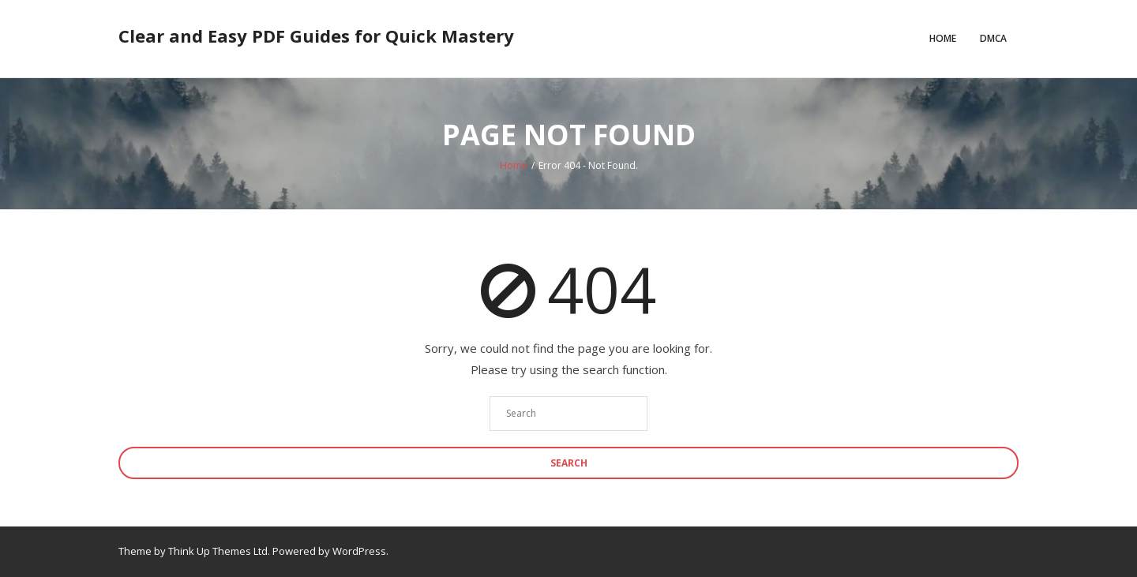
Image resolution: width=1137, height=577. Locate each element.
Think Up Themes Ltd (218, 551)
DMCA (993, 38)
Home (942, 38)
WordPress (359, 551)
